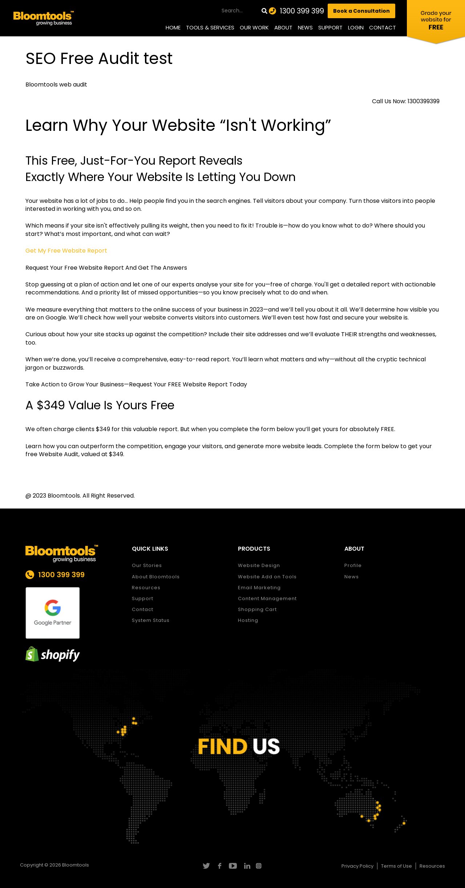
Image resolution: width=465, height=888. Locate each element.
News (305, 27)
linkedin (246, 866)
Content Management (267, 598)
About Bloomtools (156, 576)
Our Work (254, 27)
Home (173, 27)
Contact (382, 27)
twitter (206, 866)
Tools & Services (210, 27)
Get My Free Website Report (66, 250)
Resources (146, 587)
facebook (219, 866)
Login (356, 27)
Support (330, 27)
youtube (233, 866)
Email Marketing (259, 587)
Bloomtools (75, 864)
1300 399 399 (302, 11)
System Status (151, 620)
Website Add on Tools (267, 576)
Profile (353, 565)
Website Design (259, 565)
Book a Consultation (361, 11)
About (283, 27)
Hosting (248, 620)
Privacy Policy (357, 866)
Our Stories (147, 565)
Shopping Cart (257, 609)
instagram (259, 866)
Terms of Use (396, 866)
